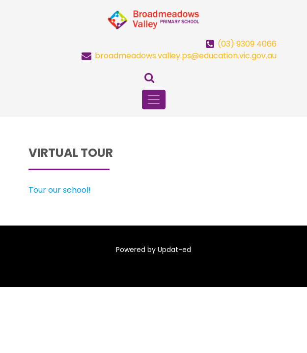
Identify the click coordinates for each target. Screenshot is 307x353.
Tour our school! (59, 190)
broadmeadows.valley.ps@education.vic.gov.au (186, 55)
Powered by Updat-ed (153, 249)
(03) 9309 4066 (247, 44)
